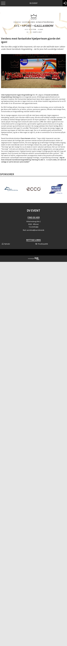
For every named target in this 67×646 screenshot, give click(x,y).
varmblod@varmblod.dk (35, 230)
